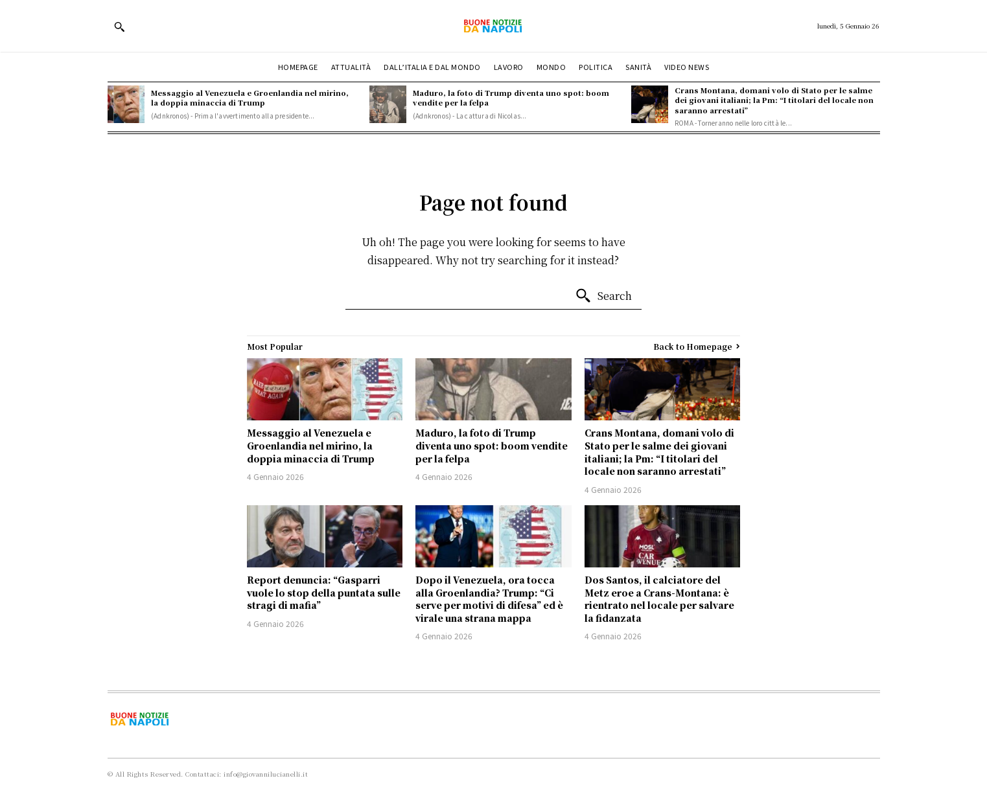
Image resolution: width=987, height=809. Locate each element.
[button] (119, 26)
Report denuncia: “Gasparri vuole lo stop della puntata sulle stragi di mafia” (324, 592)
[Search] (603, 296)
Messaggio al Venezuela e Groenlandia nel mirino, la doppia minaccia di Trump (250, 97)
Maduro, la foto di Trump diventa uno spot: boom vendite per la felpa (511, 97)
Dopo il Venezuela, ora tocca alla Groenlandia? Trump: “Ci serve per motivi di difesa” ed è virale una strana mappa (489, 598)
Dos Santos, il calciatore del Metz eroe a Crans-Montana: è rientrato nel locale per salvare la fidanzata (659, 598)
